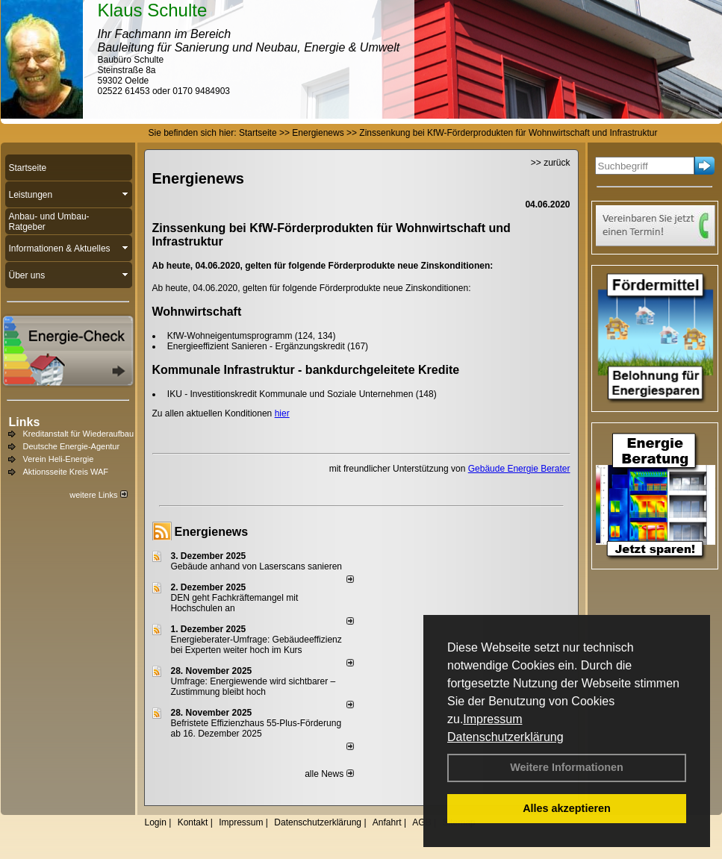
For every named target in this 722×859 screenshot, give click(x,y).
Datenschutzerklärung (505, 737)
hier (282, 413)
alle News (329, 774)
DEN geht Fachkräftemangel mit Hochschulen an (235, 603)
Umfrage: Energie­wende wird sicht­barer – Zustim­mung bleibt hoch (253, 686)
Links (24, 422)
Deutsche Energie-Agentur (71, 446)
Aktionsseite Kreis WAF (66, 471)
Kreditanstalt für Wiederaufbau (78, 433)
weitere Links (98, 494)
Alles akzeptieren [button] (567, 808)
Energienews (212, 531)
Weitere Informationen (566, 767)
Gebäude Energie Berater (519, 468)
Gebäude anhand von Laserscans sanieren (257, 566)
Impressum (492, 719)
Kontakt (193, 822)
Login (156, 822)
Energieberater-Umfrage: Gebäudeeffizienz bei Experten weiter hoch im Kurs (256, 644)
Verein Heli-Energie (58, 459)
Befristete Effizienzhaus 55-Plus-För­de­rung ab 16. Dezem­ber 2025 (256, 728)
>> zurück (550, 162)
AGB (421, 822)
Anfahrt (387, 822)
